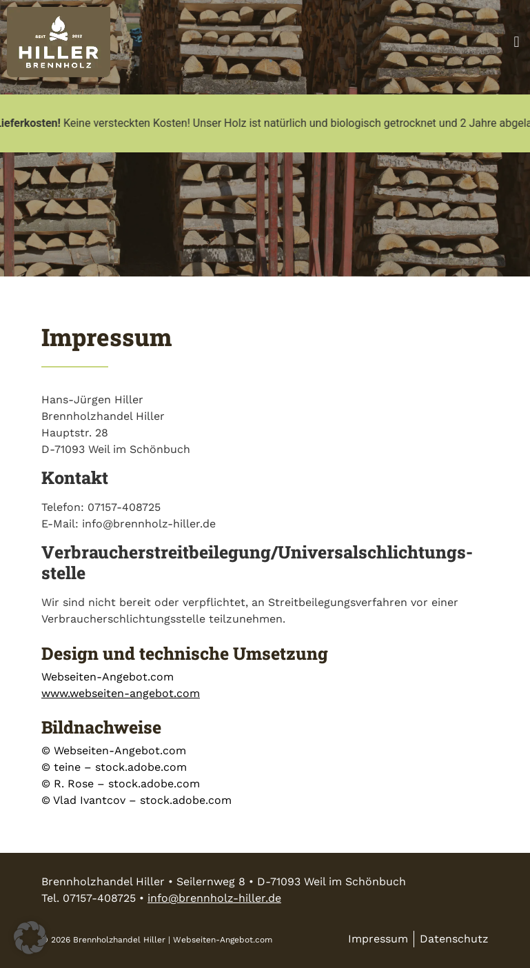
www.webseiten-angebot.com (120, 693)
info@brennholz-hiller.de (214, 898)
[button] (516, 41)
